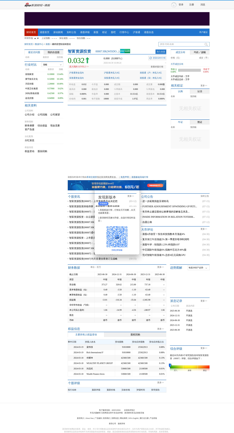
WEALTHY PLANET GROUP (100, 363)
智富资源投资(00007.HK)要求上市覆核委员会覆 (94, 227)
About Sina (89, 418)
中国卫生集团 (31, 88)
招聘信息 (115, 418)
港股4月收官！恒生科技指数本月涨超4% (163, 234)
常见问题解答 (95, 413)
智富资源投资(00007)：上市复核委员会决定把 (93, 201)
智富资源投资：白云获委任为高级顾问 (89, 217)
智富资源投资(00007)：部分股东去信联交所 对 (93, 253)
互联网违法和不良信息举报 (112, 413)
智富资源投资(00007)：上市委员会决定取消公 (93, 243)
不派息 (189, 311)
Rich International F (95, 352)
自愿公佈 (147, 222)
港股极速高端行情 (139, 177)
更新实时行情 (159, 58)
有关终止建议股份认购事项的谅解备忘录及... (166, 211)
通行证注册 (144, 418)
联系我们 (106, 418)
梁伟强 (90, 347)
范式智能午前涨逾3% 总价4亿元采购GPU (163, 255)
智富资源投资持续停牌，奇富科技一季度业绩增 (94, 206)
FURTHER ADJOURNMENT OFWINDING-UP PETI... (169, 206)
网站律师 (123, 418)
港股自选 (149, 32)
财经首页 (31, 32)
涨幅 (45, 65)
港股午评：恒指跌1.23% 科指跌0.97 (161, 244)
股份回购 (42, 151)
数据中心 (39, 44)
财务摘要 (29, 125)
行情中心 (124, 32)
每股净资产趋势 (196, 268)
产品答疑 (153, 418)
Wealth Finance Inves (96, 374)
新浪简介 (80, 418)
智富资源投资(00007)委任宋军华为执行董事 (92, 232)
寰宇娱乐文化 (31, 79)
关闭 (135, 183)
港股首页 (44, 32)
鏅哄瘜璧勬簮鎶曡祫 (61, 44)
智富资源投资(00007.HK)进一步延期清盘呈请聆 (94, 248)
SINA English (133, 418)
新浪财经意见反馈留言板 (134, 413)
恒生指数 (81, 38)
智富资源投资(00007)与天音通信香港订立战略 (93, 258)
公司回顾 (42, 114)
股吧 (113, 32)
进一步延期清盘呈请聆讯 (155, 201)
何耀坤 (90, 358)
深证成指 (63, 38)
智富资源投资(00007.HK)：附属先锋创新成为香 (94, 222)
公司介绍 (29, 114)
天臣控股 (29, 84)
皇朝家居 (29, 74)
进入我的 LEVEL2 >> (79, 66)
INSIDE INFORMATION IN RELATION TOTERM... (168, 217)
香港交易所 (92, 177)
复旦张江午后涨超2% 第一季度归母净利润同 (165, 239)
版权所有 (121, 424)
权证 (104, 32)
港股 (48, 44)
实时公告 (71, 32)
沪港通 (136, 32)
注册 (191, 4)
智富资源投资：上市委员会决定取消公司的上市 (94, 238)
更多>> (204, 85)
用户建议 (203, 32)
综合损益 (42, 125)
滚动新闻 (58, 32)
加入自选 (161, 52)
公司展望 (55, 114)
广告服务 (98, 418)
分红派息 (29, 140)
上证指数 (46, 38)
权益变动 (29, 151)
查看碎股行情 (157, 67)
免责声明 (125, 177)
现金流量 (55, 125)
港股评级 (85, 32)
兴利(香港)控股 (32, 93)
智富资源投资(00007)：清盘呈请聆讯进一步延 (93, 211)
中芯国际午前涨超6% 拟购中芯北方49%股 (164, 249)
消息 (202, 4)
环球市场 (28, 38)
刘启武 (90, 369)
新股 (96, 32)
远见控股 (29, 98)
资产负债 (29, 129)
